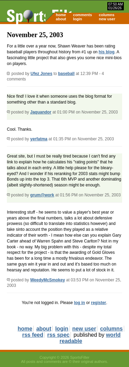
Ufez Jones (41, 73)
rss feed (32, 335)
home (61, 15)
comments (82, 15)
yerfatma (38, 139)
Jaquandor (40, 112)
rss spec (58, 335)
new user (107, 19)
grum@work (42, 195)
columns (106, 15)
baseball (66, 73)
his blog (107, 52)
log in (79, 302)
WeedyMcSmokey (47, 280)
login (77, 19)
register (98, 302)
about (61, 19)
